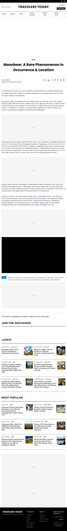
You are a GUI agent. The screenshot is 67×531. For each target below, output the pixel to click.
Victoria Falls (44, 203)
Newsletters (62, 5)
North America (47, 404)
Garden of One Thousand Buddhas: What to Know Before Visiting (43, 409)
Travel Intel (30, 527)
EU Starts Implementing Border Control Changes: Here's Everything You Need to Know (44, 367)
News (33, 60)
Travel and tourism (14, 280)
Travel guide (58, 277)
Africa (12, 421)
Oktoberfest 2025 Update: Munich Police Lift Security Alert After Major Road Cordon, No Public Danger (12, 384)
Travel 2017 (25, 280)
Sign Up (61, 519)
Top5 (28, 521)
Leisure (29, 519)
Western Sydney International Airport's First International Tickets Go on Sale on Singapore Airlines (13, 442)
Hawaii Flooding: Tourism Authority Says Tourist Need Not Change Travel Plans (43, 442)
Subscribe (61, 8)
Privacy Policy (43, 521)
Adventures (32, 277)
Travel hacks (35, 280)
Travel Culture (30, 523)
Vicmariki (7, 80)
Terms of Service (44, 519)
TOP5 (21, 14)
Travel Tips (14, 347)
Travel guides (45, 280)
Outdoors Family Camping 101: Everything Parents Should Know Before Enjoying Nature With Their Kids (12, 368)
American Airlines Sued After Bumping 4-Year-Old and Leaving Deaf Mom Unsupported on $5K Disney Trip (12, 411)
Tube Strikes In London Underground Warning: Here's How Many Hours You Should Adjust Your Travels (45, 384)
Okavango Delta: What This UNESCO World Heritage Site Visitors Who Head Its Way (12, 427)
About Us (42, 515)
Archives (29, 515)
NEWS (4, 14)
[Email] (60, 80)
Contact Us (43, 517)
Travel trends (55, 280)
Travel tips (49, 277)
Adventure (11, 277)
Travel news (41, 277)
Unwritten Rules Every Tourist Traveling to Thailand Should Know (10, 351)
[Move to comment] (63, 80)
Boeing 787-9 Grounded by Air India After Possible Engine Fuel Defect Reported (44, 427)
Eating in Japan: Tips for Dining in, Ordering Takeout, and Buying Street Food (44, 352)
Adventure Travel (21, 277)
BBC (12, 101)
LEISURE (12, 14)
